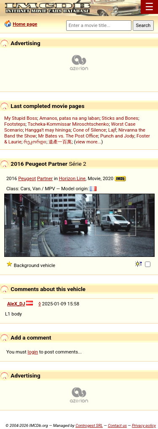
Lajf (112, 130)
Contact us (117, 425)
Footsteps (15, 124)
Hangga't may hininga (47, 130)
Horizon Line (72, 178)
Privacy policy (144, 425)
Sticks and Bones (120, 118)
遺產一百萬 (60, 142)
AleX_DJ (16, 304)
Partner (45, 178)
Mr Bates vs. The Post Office (68, 136)
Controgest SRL (89, 425)
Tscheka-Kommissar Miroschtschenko (68, 124)
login (33, 352)
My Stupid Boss (20, 118)
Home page (25, 24)
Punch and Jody (117, 136)
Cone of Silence (89, 130)
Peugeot (27, 178)
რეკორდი (35, 142)
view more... (89, 142)
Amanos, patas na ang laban (69, 118)
